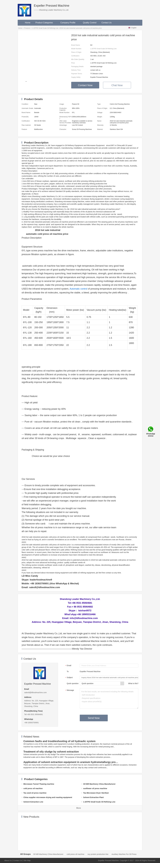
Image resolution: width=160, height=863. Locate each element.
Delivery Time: (76, 70)
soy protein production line (98, 854)
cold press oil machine (75, 854)
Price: (73, 63)
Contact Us (106, 23)
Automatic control (78, 288)
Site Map (27, 860)
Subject (69, 678)
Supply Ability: (76, 77)
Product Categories (45, 23)
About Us (8, 860)
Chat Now (117, 85)
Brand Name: (75, 45)
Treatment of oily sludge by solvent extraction (51, 751)
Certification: (75, 56)
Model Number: (76, 49)
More (78, 808)
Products (27, 28)
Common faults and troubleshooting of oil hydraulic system (59, 741)
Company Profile (69, 23)
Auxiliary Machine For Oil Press (124, 854)
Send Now (94, 718)
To (68, 671)
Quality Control (89, 23)
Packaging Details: (77, 66)
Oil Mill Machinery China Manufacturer (48, 854)
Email (68, 666)
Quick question (73, 683)
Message (69, 690)
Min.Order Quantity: (78, 59)
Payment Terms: (76, 74)
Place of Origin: (76, 52)
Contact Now (85, 85)
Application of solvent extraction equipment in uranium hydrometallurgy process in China (71, 762)
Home (27, 23)
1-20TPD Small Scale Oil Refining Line (45, 28)
